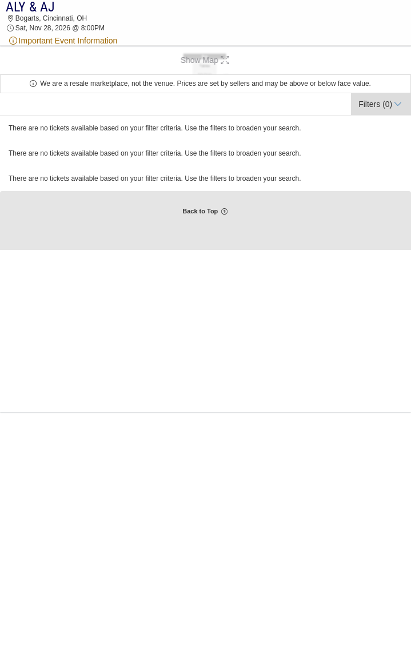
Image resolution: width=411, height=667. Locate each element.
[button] (205, 60)
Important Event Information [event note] (63, 40)
